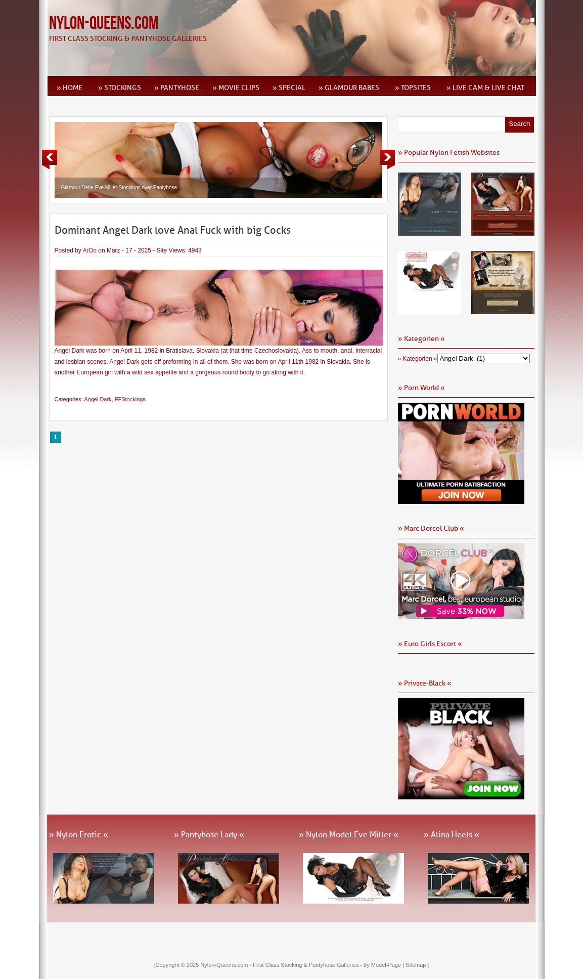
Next (387, 159)
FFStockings (130, 399)
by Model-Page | (385, 965)
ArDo (90, 250)
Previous (49, 159)
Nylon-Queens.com (103, 23)
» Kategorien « (417, 358)
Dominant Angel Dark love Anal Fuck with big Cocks (173, 230)
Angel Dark (97, 399)
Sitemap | (417, 965)
